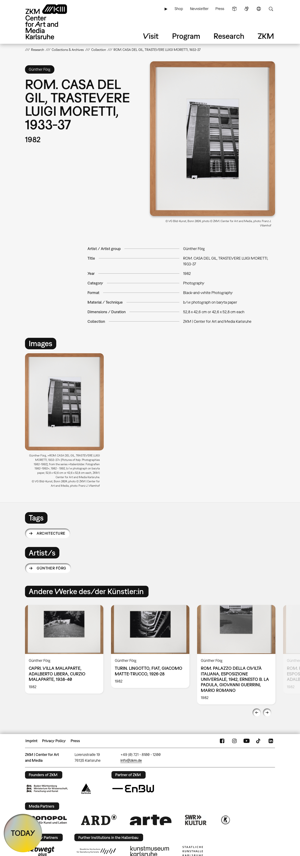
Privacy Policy (54, 741)
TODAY (23, 832)
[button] (212, 138)
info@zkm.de (131, 760)
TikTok (259, 741)
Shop (179, 8)
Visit (151, 35)
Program (186, 35)
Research (229, 35)
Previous (256, 712)
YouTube (246, 741)
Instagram (234, 741)
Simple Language (234, 9)
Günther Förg (51, 568)
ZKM (266, 35)
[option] (66, 422)
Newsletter (199, 8)
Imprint (31, 741)
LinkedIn (271, 741)
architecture (51, 533)
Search (271, 9)
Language (259, 9)
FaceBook (222, 741)
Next (267, 712)
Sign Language (246, 9)
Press (219, 8)
